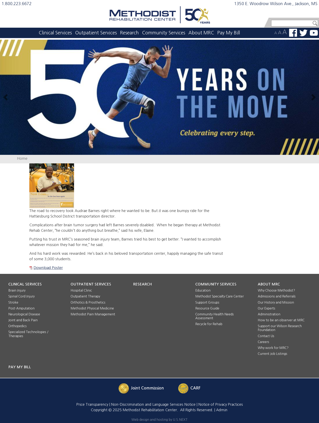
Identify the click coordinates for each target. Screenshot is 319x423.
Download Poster (48, 268)
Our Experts (266, 308)
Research (129, 32)
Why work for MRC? (273, 347)
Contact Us (266, 336)
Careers (263, 341)
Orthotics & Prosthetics (88, 302)
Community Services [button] (163, 32)
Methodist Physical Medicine (92, 308)
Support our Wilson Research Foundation (280, 327)
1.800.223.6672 (17, 4)
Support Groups (207, 302)
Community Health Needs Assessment (214, 316)
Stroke (13, 302)
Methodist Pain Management (93, 314)
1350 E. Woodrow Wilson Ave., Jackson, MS (275, 4)
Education (203, 290)
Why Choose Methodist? (276, 290)
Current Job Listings (272, 353)
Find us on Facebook (293, 32)
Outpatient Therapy (85, 296)
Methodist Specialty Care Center (219, 296)
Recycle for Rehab (208, 324)
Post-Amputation (21, 308)
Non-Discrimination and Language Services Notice (153, 404)
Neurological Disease (24, 314)
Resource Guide (207, 308)
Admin (221, 410)
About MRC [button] (201, 32)
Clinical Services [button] (55, 32)
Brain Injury (16, 290)
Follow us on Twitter (303, 32)
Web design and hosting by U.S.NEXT (159, 419)
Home (22, 158)
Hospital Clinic (81, 290)
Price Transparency (92, 404)
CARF (195, 388)
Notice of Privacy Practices (220, 404)
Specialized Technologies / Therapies (28, 333)
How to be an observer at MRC (281, 320)
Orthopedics (17, 326)
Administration (269, 314)
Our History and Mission (276, 302)
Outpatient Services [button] (96, 32)
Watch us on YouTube (314, 33)
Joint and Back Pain (23, 320)
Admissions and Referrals (277, 296)
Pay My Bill (228, 32)
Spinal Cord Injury (21, 296)
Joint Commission (147, 388)
